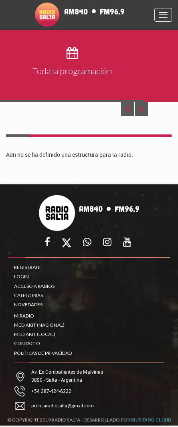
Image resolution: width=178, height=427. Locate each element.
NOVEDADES (28, 305)
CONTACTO (27, 343)
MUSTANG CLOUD (151, 421)
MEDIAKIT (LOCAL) (34, 334)
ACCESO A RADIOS (34, 286)
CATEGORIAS (28, 295)
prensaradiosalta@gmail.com (62, 406)
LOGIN (21, 276)
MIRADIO (24, 316)
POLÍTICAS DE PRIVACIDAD (43, 353)
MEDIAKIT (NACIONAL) (39, 325)
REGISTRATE (27, 267)
